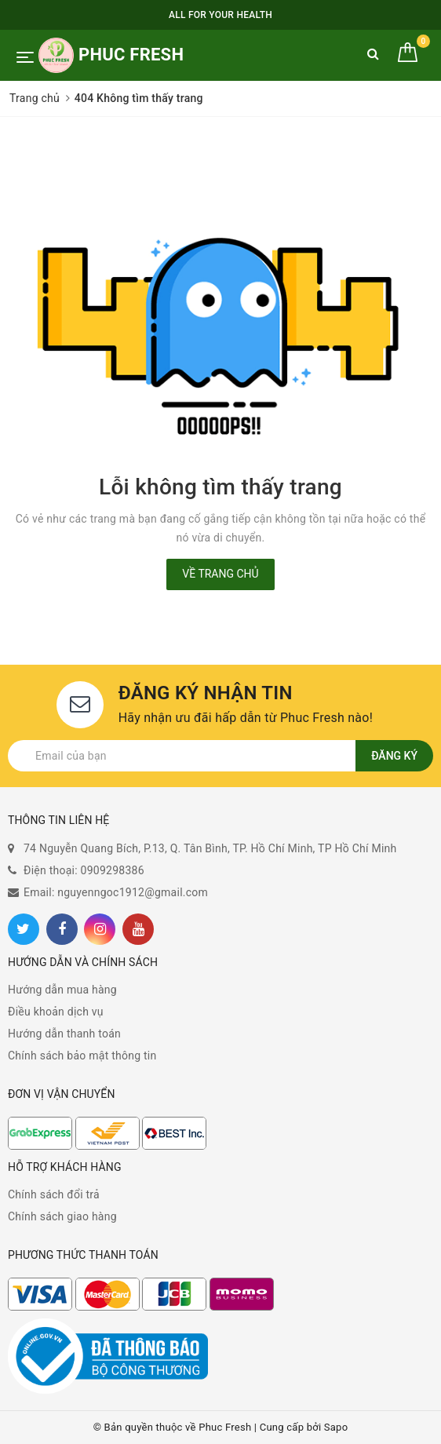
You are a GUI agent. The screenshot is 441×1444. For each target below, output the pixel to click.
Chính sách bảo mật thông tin (82, 1055)
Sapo (336, 1427)
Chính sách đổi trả (54, 1194)
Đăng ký (394, 755)
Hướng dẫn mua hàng (62, 989)
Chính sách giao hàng (62, 1216)
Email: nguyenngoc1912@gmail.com (116, 892)
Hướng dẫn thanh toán (64, 1033)
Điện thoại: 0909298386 (84, 870)
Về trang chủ (220, 573)
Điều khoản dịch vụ (56, 1011)
